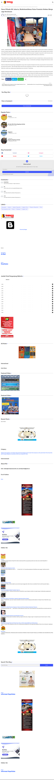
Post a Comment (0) (27, 105)
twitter (41, 156)
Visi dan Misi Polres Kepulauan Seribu (16, 124)
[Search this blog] (20, 665)
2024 (27, 288)
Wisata (13, 209)
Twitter (15, 79)
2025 (27, 286)
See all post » (3, 252)
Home (2, 6)
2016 (27, 306)
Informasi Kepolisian (8, 694)
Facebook (9, 79)
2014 (27, 310)
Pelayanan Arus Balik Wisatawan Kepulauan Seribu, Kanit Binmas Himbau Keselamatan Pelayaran (19, 607)
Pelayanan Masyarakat (34, 207)
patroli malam (29, 452)
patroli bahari (43, 452)
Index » (2, 262)
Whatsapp (21, 79)
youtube (14, 156)
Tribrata (2, 559)
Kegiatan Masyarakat (17, 207)
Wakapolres (9, 454)
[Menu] (1, 2)
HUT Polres (26, 454)
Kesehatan (4, 264)
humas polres (13, 454)
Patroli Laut (18, 454)
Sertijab (22, 454)
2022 (27, 293)
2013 (27, 312)
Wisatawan (18, 209)
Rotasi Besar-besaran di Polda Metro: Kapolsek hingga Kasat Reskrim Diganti (15, 598)
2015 (27, 308)
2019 (27, 299)
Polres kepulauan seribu (6, 209)
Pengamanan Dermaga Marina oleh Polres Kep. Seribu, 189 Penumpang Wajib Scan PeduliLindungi (19, 622)
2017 (27, 303)
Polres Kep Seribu (49, 452)
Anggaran (10, 132)
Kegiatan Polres (25, 207)
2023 (27, 290)
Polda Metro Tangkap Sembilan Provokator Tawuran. (10, 590)
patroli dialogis (4, 454)
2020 (27, 297)
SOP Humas (3, 631)
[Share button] (25, 79)
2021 (27, 295)
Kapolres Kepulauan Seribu (14, 139)
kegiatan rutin (24, 209)
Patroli (21, 452)
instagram (41, 153)
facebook (15, 153)
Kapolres (9, 207)
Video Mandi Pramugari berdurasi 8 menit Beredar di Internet (12, 615)
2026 (27, 284)
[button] (53, 2)
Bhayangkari (4, 207)
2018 (27, 301)
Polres (41, 207)
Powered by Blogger (14, 229)
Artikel (3, 254)
